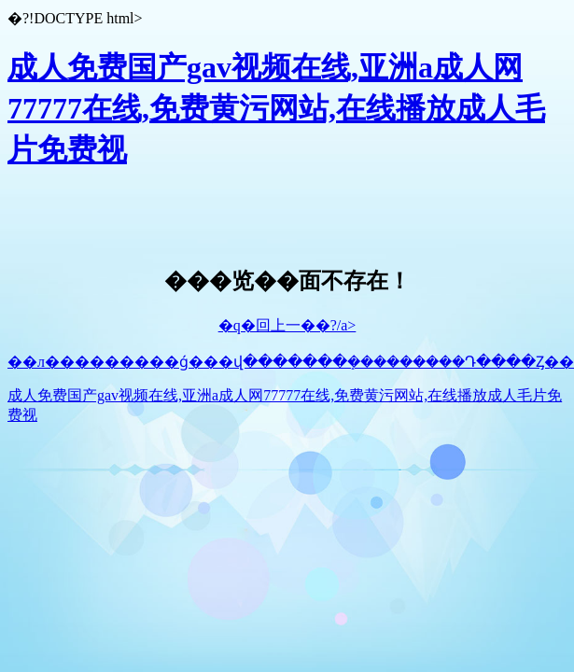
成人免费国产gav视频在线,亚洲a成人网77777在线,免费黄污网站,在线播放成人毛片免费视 (276, 108)
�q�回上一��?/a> (287, 325)
